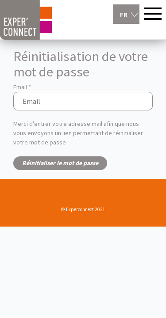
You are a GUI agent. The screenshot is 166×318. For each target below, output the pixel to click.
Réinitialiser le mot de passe (60, 163)
